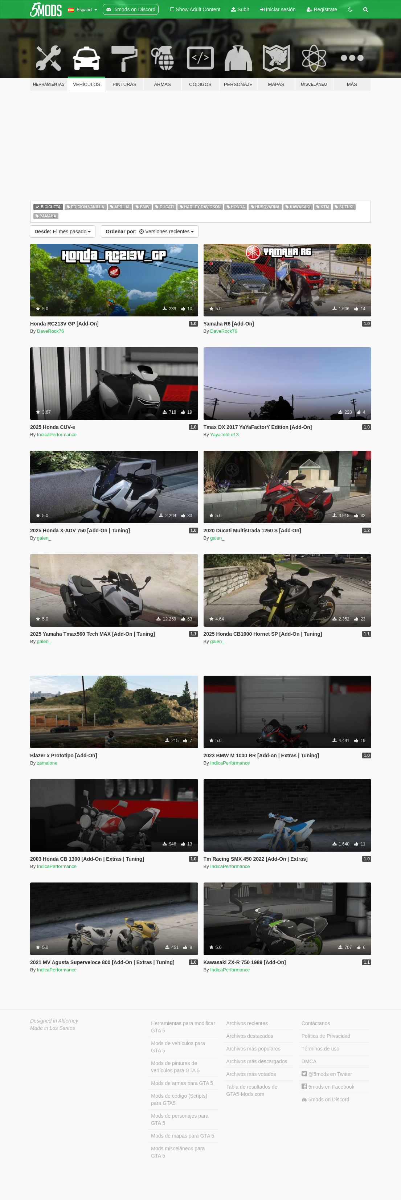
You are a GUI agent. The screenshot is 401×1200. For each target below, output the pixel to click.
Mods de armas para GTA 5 (182, 1083)
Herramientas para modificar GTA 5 (183, 1026)
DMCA (309, 1061)
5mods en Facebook (328, 1087)
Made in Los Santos (52, 1028)
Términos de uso (320, 1049)
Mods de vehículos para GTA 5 (178, 1046)
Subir (240, 9)
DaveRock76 (50, 331)
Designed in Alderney (54, 1021)
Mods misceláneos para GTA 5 (178, 1152)
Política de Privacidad (326, 1036)
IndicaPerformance (57, 434)
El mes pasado (62, 231)
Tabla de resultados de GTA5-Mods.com (252, 1090)
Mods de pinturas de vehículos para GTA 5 (175, 1066)
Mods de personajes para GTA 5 (179, 1119)
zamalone (47, 763)
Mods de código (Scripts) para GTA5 (179, 1099)
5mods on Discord (325, 1100)
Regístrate (322, 9)
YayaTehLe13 (224, 434)
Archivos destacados (249, 1036)
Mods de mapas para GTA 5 (182, 1136)
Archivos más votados (251, 1074)
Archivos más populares (253, 1049)
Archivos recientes (247, 1023)
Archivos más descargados (256, 1061)
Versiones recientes (150, 231)
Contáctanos (316, 1023)
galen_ (44, 538)
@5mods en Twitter (327, 1074)
